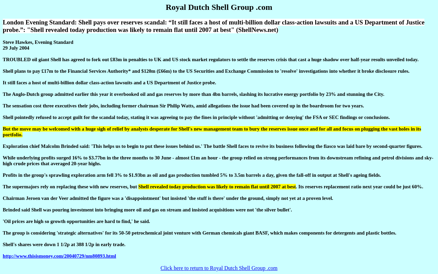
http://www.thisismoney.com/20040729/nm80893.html (59, 256)
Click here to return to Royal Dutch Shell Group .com (219, 268)
